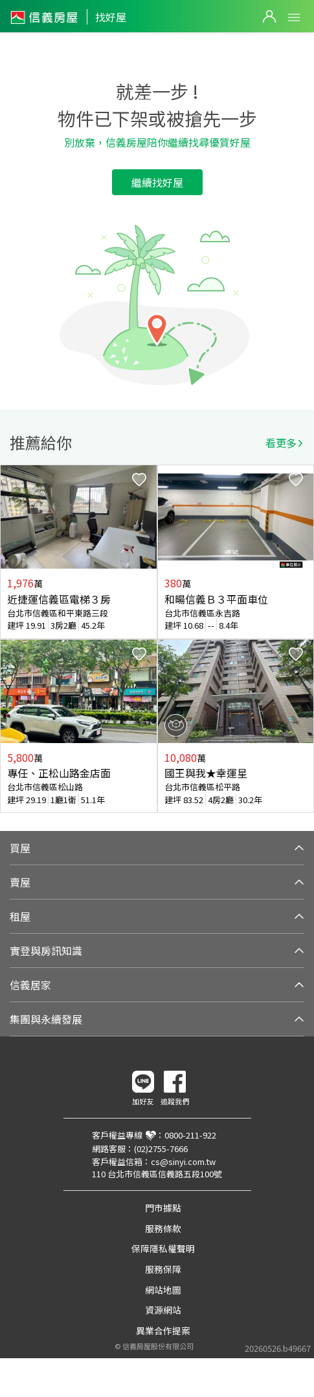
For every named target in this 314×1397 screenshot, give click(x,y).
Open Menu (294, 17)
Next (303, 639)
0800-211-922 (190, 1135)
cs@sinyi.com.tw (183, 1161)
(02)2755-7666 (161, 1148)
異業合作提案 (163, 1330)
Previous (10, 639)
